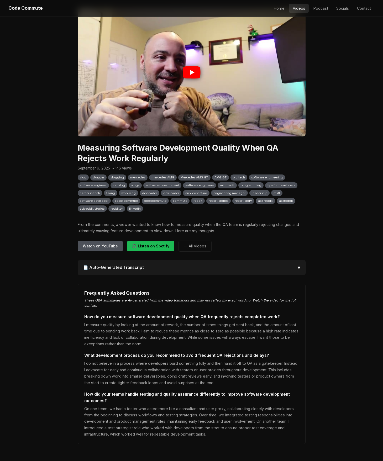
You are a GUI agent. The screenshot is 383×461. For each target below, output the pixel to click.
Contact (364, 8)
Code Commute (25, 8)
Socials (342, 8)
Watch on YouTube (100, 246)
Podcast (320, 8)
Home (279, 8)
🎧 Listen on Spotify (150, 246)
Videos (299, 8)
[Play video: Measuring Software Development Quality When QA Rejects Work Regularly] (192, 72)
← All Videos (195, 246)
